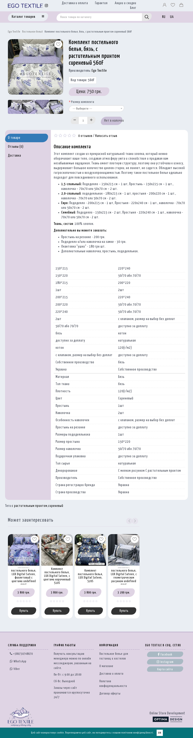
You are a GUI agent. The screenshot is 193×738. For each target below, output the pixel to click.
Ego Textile (14, 31)
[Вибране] (173, 6)
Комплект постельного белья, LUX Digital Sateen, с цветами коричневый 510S (57, 576)
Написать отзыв (106, 136)
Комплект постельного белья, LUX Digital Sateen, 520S (90, 576)
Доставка (14, 155)
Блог (133, 8)
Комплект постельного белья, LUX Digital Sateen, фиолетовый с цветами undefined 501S (23, 576)
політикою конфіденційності (137, 733)
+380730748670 (21, 654)
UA (172, 17)
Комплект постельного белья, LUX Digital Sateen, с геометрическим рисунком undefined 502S (124, 576)
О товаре (14, 138)
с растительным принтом (29, 506)
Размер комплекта (82, 102)
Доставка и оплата (75, 3)
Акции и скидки (125, 3)
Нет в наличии (113, 120)
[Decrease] (75, 120)
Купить (23, 611)
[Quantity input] (83, 120)
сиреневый (55, 506)
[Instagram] (46, 5)
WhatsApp (18, 661)
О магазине (106, 666)
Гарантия (101, 3)
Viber (15, 669)
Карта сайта (165, 669)
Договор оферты (109, 694)
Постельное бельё (32, 31)
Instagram (165, 662)
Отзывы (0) (16, 146)
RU (163, 17)
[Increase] (91, 120)
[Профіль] (165, 6)
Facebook (165, 654)
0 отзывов (85, 136)
